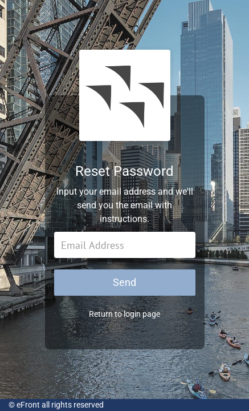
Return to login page (124, 314)
